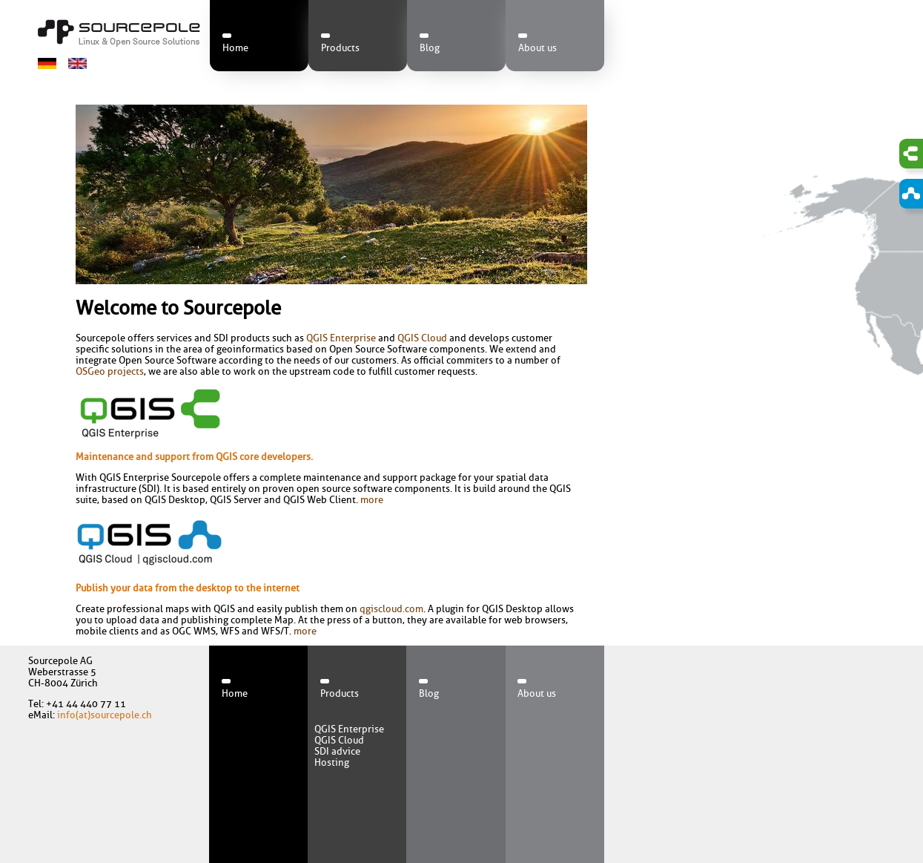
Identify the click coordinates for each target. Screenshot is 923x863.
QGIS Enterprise (341, 338)
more (371, 499)
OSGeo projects (110, 371)
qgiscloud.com (391, 608)
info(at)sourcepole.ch (104, 715)
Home (235, 47)
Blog (430, 47)
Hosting (331, 762)
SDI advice (337, 751)
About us (537, 47)
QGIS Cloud (422, 338)
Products (340, 47)
